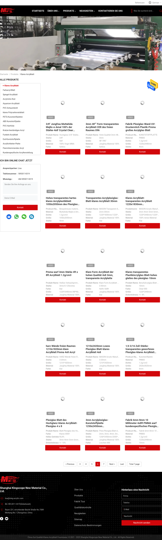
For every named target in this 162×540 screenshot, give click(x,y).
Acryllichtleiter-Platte (11, 144)
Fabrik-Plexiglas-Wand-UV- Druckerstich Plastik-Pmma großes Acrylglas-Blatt (141, 127)
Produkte (14, 74)
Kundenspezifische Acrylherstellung (18, 153)
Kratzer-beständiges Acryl (13, 130)
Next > (112, 464)
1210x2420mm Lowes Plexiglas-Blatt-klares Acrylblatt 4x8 (98, 349)
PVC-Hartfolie (8, 126)
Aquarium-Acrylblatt (11, 103)
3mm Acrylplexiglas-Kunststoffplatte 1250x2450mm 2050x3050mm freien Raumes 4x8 (102, 426)
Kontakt (20, 207)
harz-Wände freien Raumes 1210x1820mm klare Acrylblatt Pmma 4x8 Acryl (61, 349)
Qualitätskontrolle (82, 507)
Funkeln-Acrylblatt (10, 135)
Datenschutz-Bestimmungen (87, 525)
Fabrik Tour (79, 501)
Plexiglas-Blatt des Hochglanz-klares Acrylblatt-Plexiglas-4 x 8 (61, 423)
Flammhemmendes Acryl (13, 148)
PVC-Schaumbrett (10, 108)
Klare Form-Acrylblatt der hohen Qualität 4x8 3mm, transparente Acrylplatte (99, 275)
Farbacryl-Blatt (9, 90)
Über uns (78, 489)
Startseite (4, 74)
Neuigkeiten (80, 513)
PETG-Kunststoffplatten (13, 117)
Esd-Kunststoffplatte (11, 139)
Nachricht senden (141, 522)
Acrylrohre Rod (9, 99)
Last (122, 464)
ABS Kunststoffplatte (11, 121)
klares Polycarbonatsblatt (13, 112)
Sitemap (78, 519)
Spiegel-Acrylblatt (10, 94)
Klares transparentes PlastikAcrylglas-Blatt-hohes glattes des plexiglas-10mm (141, 275)
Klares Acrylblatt (11, 86)
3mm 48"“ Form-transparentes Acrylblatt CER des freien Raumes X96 (102, 127)
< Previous (70, 464)
